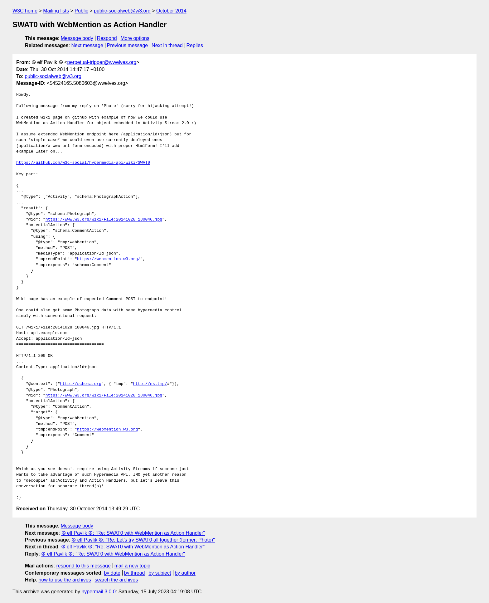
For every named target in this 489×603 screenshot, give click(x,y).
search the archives (116, 579)
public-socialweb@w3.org (122, 10)
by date (112, 573)
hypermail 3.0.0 (98, 591)
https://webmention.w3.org (107, 429)
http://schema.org (80, 384)
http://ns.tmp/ (150, 384)
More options (135, 38)
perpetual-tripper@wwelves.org (102, 62)
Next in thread (167, 45)
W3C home (24, 10)
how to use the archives (65, 579)
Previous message (127, 45)
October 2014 (171, 10)
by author (185, 573)
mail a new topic (132, 565)
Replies (194, 45)
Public (81, 10)
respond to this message (83, 565)
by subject (159, 573)
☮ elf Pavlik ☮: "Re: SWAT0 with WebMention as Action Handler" (133, 533)
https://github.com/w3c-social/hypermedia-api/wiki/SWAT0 (83, 163)
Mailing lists (56, 10)
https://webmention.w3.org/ (108, 259)
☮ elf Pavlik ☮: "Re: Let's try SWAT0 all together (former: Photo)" (143, 539)
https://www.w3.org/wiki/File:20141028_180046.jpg (104, 219)
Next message (87, 45)
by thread (134, 573)
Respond (107, 38)
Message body (77, 38)
